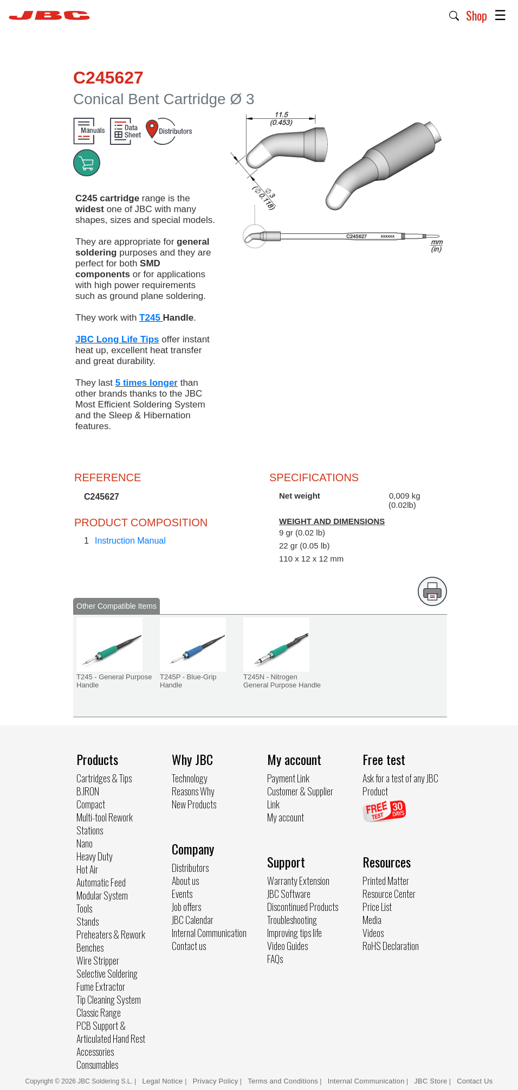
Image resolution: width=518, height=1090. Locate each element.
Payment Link (288, 778)
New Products (194, 804)
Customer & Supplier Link (300, 797)
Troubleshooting (292, 920)
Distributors (190, 867)
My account (285, 817)
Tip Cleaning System (108, 999)
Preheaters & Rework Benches (110, 940)
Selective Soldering (107, 973)
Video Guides (287, 946)
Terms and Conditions (283, 1081)
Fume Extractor (100, 986)
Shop (476, 15)
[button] (454, 14)
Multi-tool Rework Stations (104, 823)
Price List (377, 907)
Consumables (97, 1064)
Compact (90, 804)
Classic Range (98, 1012)
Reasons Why (193, 791)
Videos (373, 933)
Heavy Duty (94, 856)
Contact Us (475, 1081)
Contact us (189, 946)
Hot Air (87, 869)
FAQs (275, 959)
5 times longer (146, 383)
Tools (84, 908)
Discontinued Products (302, 907)
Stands (87, 921)
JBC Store (430, 1081)
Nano (84, 843)
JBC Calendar (192, 920)
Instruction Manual (130, 540)
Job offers (186, 907)
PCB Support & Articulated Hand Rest (110, 1032)
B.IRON (87, 791)
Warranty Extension (298, 881)
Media (371, 920)
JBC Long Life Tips (117, 339)
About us (185, 881)
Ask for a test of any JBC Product (400, 784)
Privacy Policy (215, 1081)
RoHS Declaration (390, 946)
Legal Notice (164, 1081)
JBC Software (288, 894)
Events (182, 894)
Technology (190, 778)
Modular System (102, 895)
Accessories (95, 1051)
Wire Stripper (97, 960)
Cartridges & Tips (104, 778)
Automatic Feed (101, 882)
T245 (151, 318)
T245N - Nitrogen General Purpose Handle (282, 681)
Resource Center (389, 894)
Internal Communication (209, 933)
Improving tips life (294, 933)
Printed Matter (385, 881)
